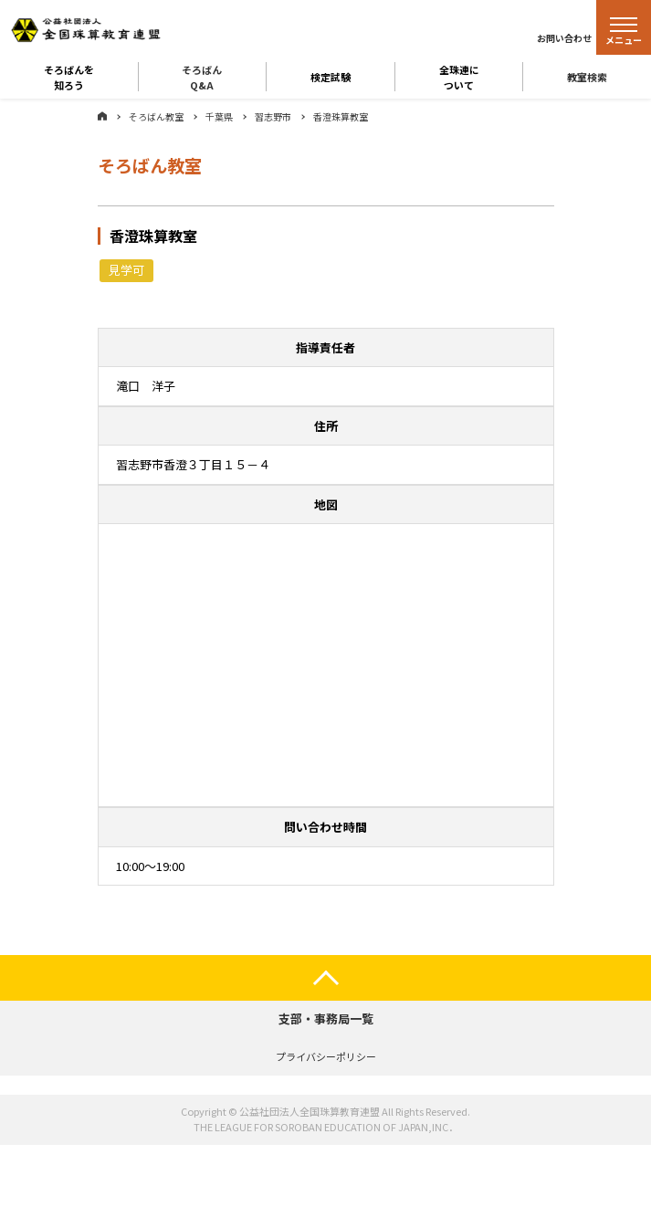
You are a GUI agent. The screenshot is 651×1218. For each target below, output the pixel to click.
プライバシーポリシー (326, 1056)
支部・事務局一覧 (325, 1018)
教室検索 (587, 76)
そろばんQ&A (202, 76)
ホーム (102, 116)
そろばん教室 (156, 116)
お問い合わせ (564, 38)
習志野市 (273, 116)
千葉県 (219, 116)
